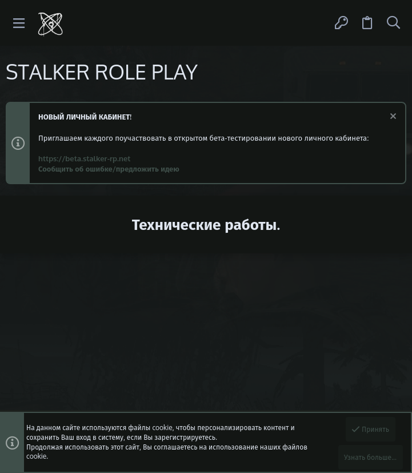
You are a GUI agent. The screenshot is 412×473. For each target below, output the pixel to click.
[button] (19, 23)
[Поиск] (393, 22)
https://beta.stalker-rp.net (84, 158)
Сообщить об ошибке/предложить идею (108, 168)
